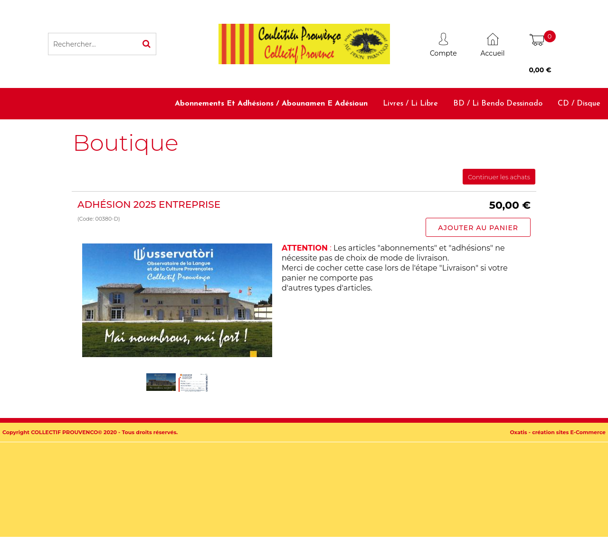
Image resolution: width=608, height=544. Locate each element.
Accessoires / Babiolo (563, 134)
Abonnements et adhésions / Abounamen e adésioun (271, 103)
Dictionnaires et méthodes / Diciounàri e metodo (424, 134)
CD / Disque (579, 103)
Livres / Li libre (410, 103)
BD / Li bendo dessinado (497, 103)
